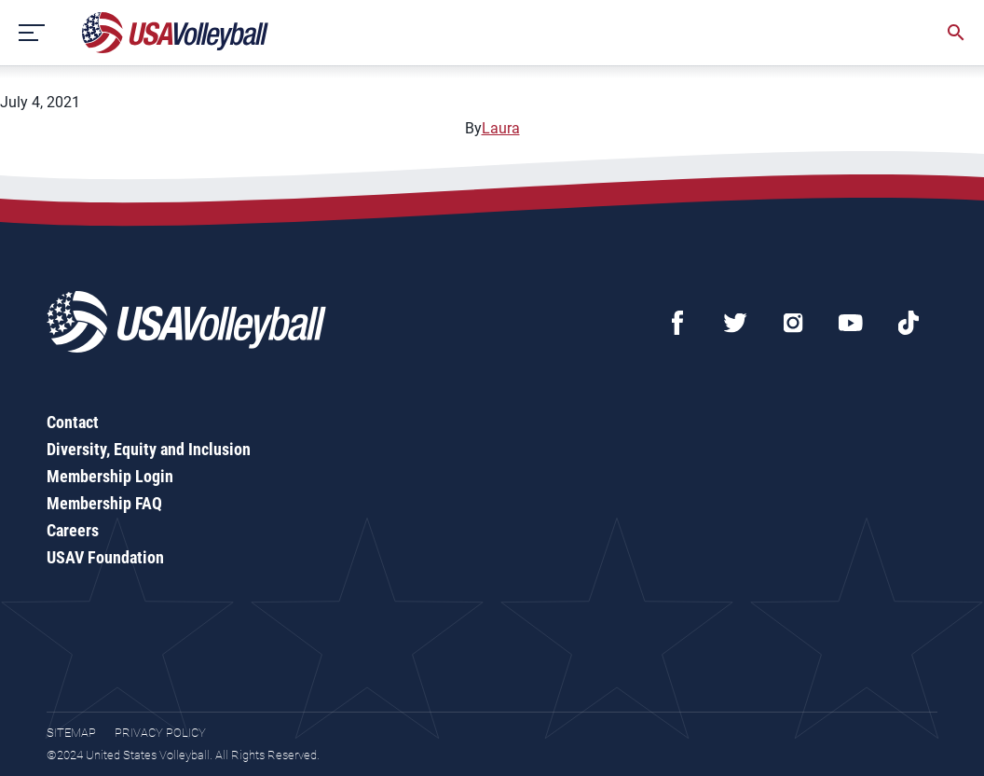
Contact (73, 422)
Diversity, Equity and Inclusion (149, 449)
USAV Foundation (105, 557)
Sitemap (71, 733)
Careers (73, 530)
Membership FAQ (104, 503)
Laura (501, 128)
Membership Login (110, 476)
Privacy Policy (160, 733)
